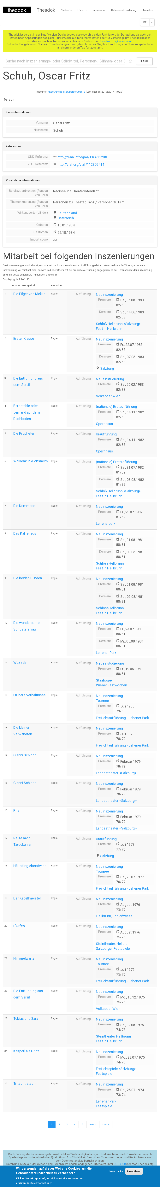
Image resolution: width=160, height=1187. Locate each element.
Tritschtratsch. (24, 1083)
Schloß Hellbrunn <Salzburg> (118, 324)
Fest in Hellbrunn (109, 329)
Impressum (99, 10)
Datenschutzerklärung (123, 10)
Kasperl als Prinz (26, 1051)
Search (144, 61)
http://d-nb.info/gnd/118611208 (82, 157)
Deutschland (67, 213)
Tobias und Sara (25, 1018)
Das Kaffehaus (24, 533)
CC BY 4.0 (120, 1164)
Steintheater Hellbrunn (113, 1036)
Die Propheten (24, 433)
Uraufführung (106, 434)
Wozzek (19, 662)
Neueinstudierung (110, 379)
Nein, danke (116, 1173)
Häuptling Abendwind (29, 866)
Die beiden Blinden (27, 578)
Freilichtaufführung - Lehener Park (122, 718)
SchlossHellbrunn (110, 563)
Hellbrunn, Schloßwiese (114, 916)
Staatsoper (104, 680)
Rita (16, 810)
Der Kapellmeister (27, 898)
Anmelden (148, 10)
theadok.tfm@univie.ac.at (116, 41)
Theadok (46, 10)
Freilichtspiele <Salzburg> (116, 1069)
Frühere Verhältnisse (29, 695)
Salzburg (107, 368)
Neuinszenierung (109, 295)
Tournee (102, 701)
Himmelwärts (23, 958)
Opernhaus (104, 424)
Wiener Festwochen (111, 685)
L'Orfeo (19, 926)
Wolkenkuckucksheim (30, 461)
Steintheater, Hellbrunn (113, 944)
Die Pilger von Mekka (29, 294)
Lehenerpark (105, 523)
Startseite (66, 10)
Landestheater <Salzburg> (116, 773)
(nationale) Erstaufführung (116, 406)
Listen (82, 10)
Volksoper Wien (108, 396)
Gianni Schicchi (25, 755)
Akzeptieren (134, 1173)
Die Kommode (24, 506)
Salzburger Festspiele (113, 948)
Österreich (65, 218)
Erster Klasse (23, 338)
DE (144, 22)
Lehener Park (106, 653)
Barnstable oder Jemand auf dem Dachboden (26, 412)
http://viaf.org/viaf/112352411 (80, 164)
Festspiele (104, 1074)
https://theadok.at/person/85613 (66, 91)
